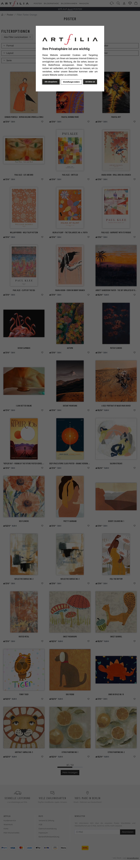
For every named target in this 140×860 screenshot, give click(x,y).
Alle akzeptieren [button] (51, 82)
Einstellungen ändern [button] (71, 82)
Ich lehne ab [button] (90, 82)
